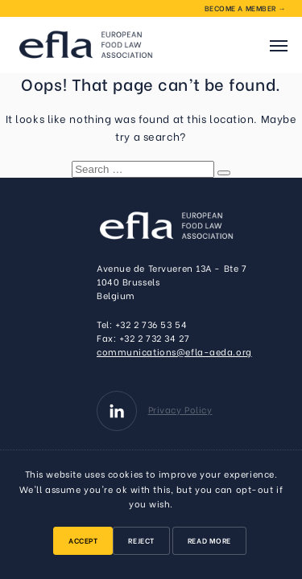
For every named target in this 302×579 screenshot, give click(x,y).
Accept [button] (82, 540)
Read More (209, 540)
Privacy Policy (180, 409)
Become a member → (245, 7)
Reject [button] (141, 540)
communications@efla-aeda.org (174, 351)
